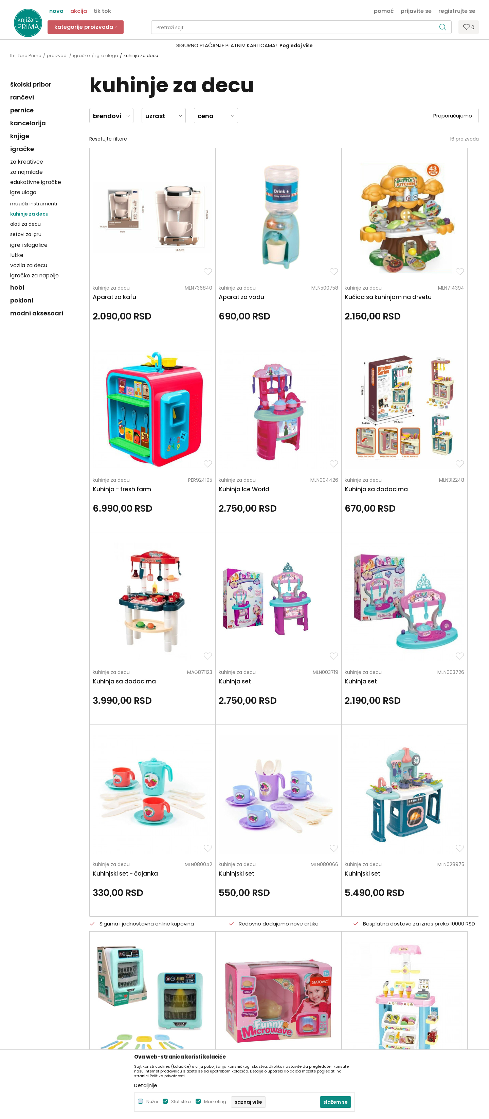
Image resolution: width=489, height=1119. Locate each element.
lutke (16, 255)
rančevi (22, 97)
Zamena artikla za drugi (276, 986)
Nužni (152, 1101)
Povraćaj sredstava (270, 1005)
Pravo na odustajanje (273, 1014)
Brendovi (139, 986)
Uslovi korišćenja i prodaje (278, 938)
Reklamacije (262, 995)
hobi (17, 287)
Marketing (215, 1101)
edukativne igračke (35, 182)
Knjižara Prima (25, 55)
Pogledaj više (296, 45)
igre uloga (106, 55)
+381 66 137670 (28, 962)
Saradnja (139, 948)
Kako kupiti (260, 948)
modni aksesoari (36, 313)
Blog (134, 967)
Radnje (137, 976)
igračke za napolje (34, 275)
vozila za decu (28, 265)
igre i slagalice (29, 245)
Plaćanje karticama (271, 967)
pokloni (21, 300)
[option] (244, 46)
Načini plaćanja (266, 957)
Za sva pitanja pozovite (71, 873)
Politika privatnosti (269, 929)
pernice (22, 110)
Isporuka (258, 976)
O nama (139, 929)
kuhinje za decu (29, 213)
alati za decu (25, 224)
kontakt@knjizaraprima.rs (40, 981)
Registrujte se (456, 10)
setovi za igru (25, 234)
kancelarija (28, 123)
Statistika (181, 1101)
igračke (81, 55)
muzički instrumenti (33, 203)
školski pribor (30, 84)
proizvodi (57, 55)
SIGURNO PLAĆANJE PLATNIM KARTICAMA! (226, 45)
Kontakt (138, 957)
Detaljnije (145, 1085)
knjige (19, 136)
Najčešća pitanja (267, 1024)
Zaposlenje (142, 938)
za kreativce (26, 162)
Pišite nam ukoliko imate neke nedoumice (251, 873)
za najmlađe (26, 172)
